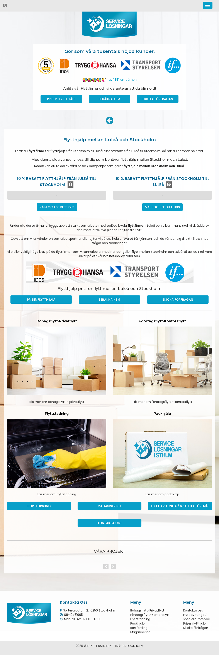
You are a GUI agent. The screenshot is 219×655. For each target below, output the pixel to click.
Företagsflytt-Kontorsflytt (150, 615)
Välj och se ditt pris (56, 207)
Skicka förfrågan (158, 99)
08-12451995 (73, 615)
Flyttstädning (140, 619)
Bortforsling (39, 506)
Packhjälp (137, 623)
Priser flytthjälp (194, 623)
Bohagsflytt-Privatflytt (147, 610)
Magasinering (109, 506)
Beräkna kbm (109, 99)
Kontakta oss (109, 523)
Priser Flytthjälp (61, 99)
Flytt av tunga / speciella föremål (180, 506)
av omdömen (110, 79)
